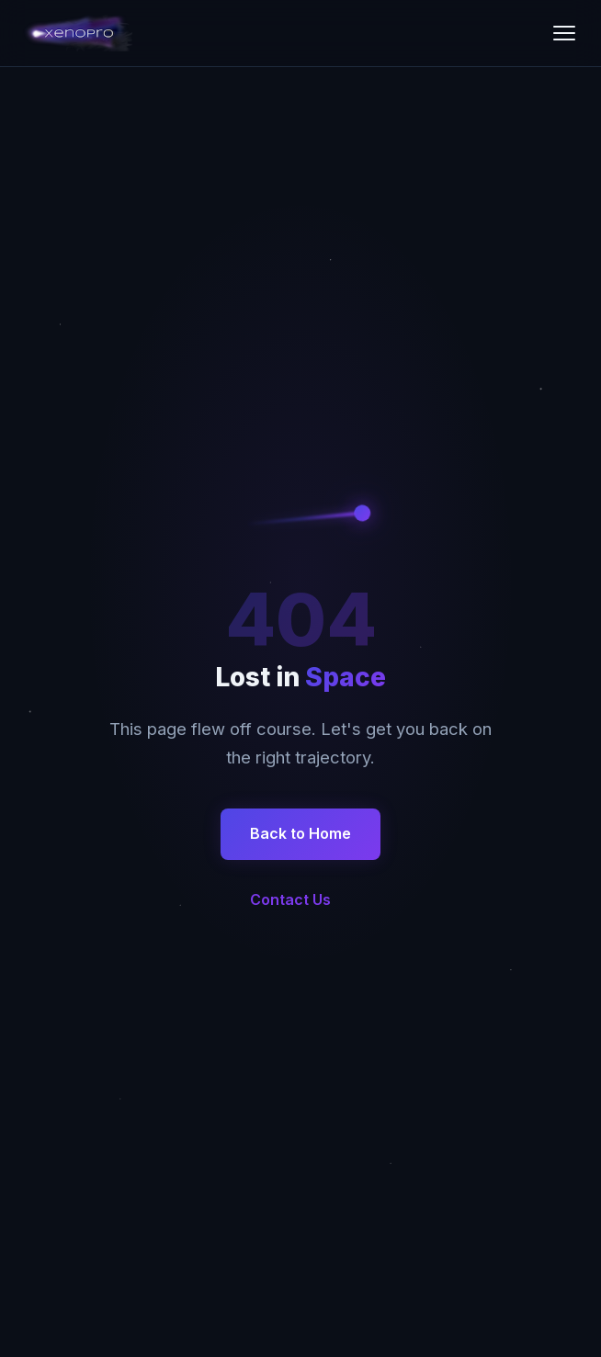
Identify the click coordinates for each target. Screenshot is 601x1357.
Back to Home (300, 833)
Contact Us (290, 899)
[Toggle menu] (564, 33)
